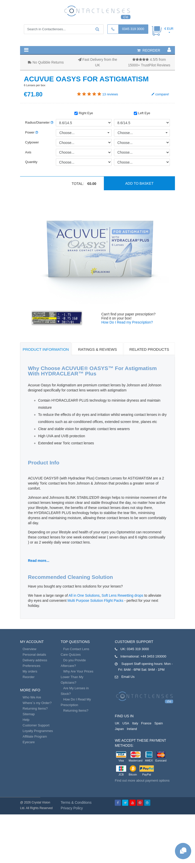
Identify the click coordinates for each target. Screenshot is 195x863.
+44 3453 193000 (153, 656)
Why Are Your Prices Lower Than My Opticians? (77, 676)
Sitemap (29, 714)
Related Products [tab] (149, 349)
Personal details (34, 654)
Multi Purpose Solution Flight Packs (95, 600)
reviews (110, 94)
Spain (158, 723)
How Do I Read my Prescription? (127, 322)
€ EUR (169, 29)
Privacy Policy (72, 808)
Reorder (29, 677)
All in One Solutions (84, 595)
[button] (26, 50)
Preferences (31, 666)
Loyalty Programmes (38, 731)
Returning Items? (35, 708)
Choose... (67, 133)
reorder (148, 50)
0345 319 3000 (133, 29)
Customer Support (36, 725)
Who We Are (32, 697)
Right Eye (83, 113)
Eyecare (29, 742)
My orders (30, 671)
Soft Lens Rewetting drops (122, 595)
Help (26, 720)
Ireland (132, 729)
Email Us (128, 677)
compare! (160, 94)
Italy (135, 723)
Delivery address (35, 660)
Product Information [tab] (46, 349)
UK (117, 723)
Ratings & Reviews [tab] (97, 349)
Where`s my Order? (37, 703)
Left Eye (142, 113)
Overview (29, 649)
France (146, 723)
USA (125, 723)
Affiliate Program (35, 736)
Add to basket (139, 183)
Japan (119, 729)
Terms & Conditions (76, 802)
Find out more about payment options (142, 780)
